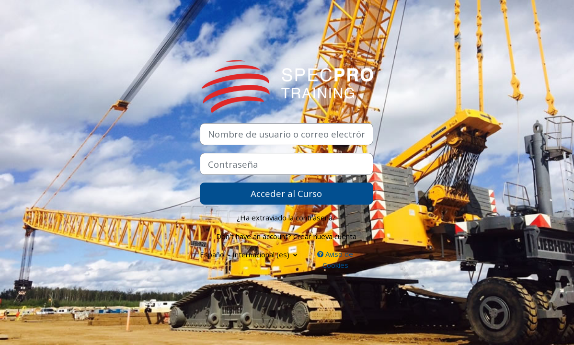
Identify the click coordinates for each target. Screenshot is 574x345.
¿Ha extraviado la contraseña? (286, 217)
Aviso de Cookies (335, 259)
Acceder (268, 193)
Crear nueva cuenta (324, 236)
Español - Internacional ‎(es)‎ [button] (245, 254)
